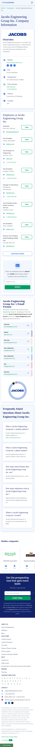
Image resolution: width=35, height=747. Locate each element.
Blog (2, 633)
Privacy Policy (11, 607)
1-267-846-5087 (8, 694)
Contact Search (6, 639)
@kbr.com (9, 159)
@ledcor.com (10, 144)
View (26, 127)
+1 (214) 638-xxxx (12, 89)
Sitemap (4, 672)
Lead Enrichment (6, 642)
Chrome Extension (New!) (9, 654)
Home (3, 8)
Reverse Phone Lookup (8, 648)
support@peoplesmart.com (11, 691)
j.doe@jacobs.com (9, 358)
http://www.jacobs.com (14, 63)
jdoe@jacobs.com (9, 350)
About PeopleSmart (7, 627)
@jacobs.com (10, 175)
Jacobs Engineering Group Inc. (15, 310)
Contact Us (4, 660)
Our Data (4, 645)
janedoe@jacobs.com (10, 342)
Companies (10, 8)
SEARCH (17, 287)
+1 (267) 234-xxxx (11, 196)
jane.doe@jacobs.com (10, 327)
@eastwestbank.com (12, 132)
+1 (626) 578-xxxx (11, 217)
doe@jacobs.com (9, 366)
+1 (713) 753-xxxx (11, 162)
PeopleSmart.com (13, 610)
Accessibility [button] (6, 740)
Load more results (17, 253)
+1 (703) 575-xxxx (11, 178)
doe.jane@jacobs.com (10, 374)
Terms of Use (5, 737)
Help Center (5, 663)
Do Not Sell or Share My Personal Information (16, 666)
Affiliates (4, 630)
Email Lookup (5, 651)
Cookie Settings (6, 745)
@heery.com (10, 229)
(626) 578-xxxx (11, 87)
